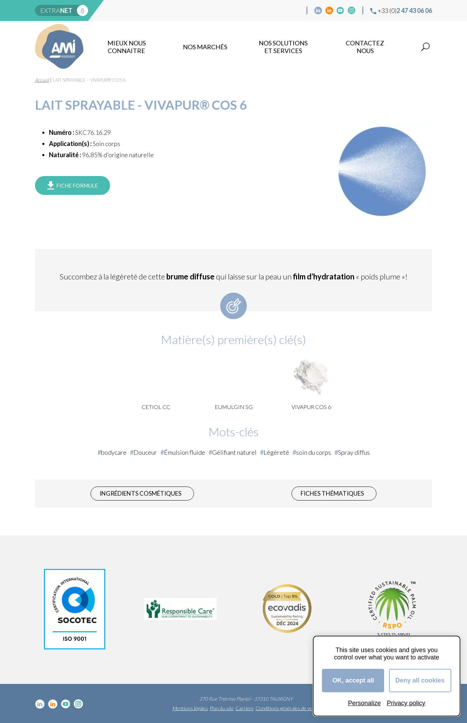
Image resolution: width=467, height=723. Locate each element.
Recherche (425, 47)
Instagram (351, 10)
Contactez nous (365, 46)
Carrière (245, 708)
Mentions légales (190, 708)
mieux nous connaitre (126, 46)
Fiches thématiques (332, 493)
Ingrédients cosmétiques (140, 493)
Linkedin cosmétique (318, 10)
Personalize (364, 703)
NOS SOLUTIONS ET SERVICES (283, 46)
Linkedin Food (329, 10)
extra (56, 10)
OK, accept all (353, 680)
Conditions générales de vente (287, 708)
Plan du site (222, 708)
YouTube (340, 10)
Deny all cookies (420, 680)
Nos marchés (205, 47)
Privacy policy (406, 703)
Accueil (42, 80)
